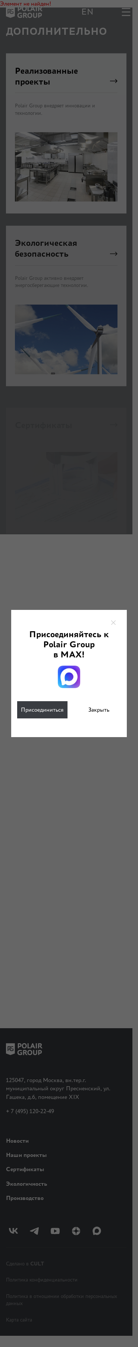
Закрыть (98, 709)
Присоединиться (42, 709)
